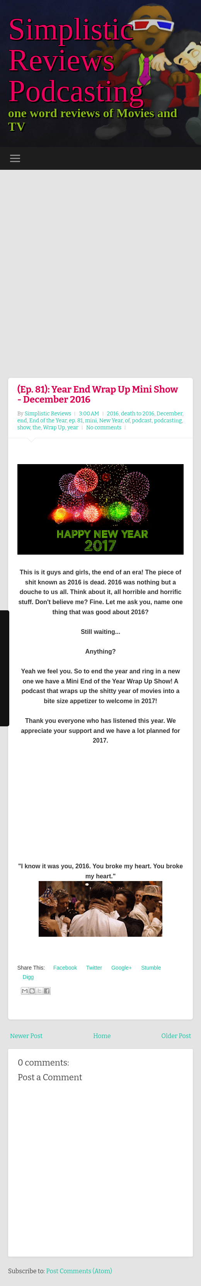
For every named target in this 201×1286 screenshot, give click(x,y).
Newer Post (26, 1036)
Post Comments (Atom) (79, 1271)
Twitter (93, 968)
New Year (111, 420)
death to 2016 (137, 413)
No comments (104, 427)
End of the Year (47, 420)
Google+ (121, 968)
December (169, 413)
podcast (142, 420)
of (127, 420)
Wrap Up (54, 427)
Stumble (150, 968)
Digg (27, 977)
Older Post (176, 1036)
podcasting (168, 420)
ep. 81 (76, 420)
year (72, 427)
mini (91, 420)
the (36, 427)
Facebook (64, 968)
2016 (113, 413)
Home (102, 1036)
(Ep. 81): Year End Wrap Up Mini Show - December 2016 (97, 394)
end (22, 420)
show (23, 427)
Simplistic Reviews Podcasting (76, 60)
